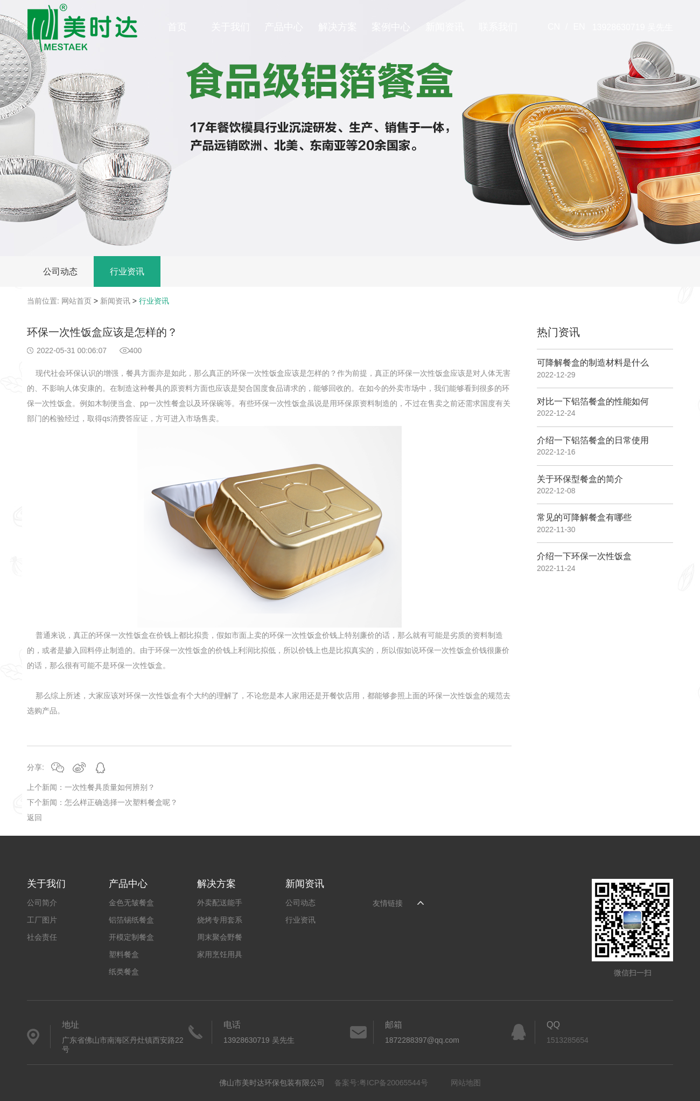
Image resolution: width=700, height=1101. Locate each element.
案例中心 (391, 27)
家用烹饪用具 (219, 954)
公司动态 (60, 271)
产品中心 (283, 27)
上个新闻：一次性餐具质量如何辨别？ (91, 787)
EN (579, 26)
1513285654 (568, 1040)
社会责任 (42, 937)
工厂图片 (42, 920)
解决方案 (337, 27)
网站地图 (466, 1082)
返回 (34, 817)
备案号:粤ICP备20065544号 (381, 1082)
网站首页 (76, 301)
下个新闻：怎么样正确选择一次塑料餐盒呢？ (102, 802)
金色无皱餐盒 (131, 902)
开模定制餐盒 (131, 937)
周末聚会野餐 (219, 937)
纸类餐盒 (124, 971)
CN (554, 26)
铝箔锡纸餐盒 (131, 920)
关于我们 (230, 27)
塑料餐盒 (124, 954)
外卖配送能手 (219, 902)
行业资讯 (127, 271)
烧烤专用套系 (219, 920)
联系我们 (498, 27)
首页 (177, 27)
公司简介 (42, 902)
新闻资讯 (444, 27)
